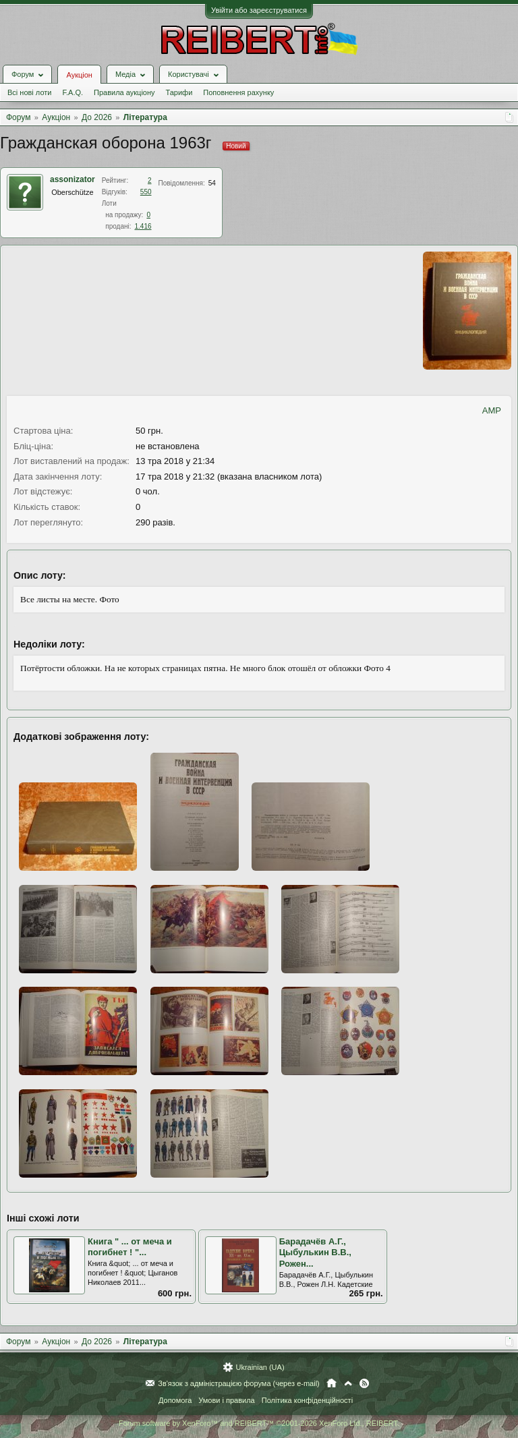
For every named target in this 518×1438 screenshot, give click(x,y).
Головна (331, 1383)
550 (146, 192)
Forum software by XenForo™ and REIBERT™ (259, 1423)
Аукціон (79, 75)
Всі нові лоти (29, 92)
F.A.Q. (72, 92)
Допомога (175, 1400)
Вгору (348, 1383)
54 (212, 183)
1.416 (142, 226)
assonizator (72, 179)
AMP (491, 410)
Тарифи (179, 92)
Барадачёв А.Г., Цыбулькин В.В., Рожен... (315, 1252)
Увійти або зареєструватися (259, 10)
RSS (364, 1383)
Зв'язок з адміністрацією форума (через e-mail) (239, 1383)
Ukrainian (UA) (259, 1367)
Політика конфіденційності (307, 1400)
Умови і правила (226, 1400)
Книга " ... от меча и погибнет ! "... (130, 1247)
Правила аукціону (124, 92)
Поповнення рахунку (238, 92)
